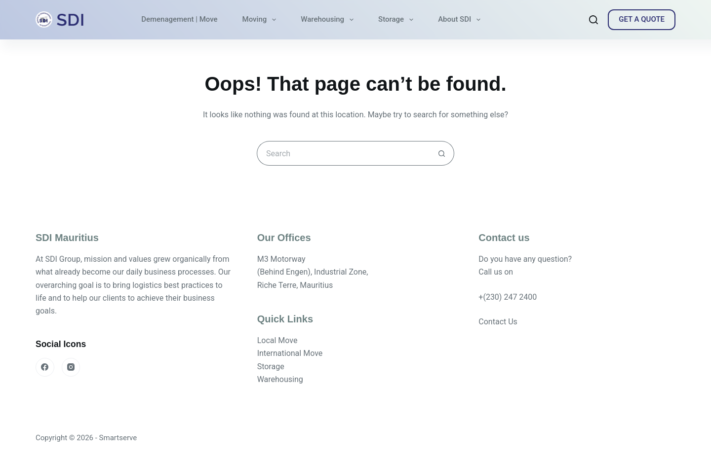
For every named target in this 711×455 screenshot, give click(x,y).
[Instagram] (71, 367)
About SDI (461, 20)
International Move (290, 353)
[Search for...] (343, 153)
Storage (397, 20)
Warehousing (329, 20)
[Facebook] (45, 367)
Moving (261, 20)
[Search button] (442, 153)
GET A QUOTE (642, 19)
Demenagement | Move (179, 19)
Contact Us (497, 321)
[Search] (593, 19)
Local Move (277, 340)
